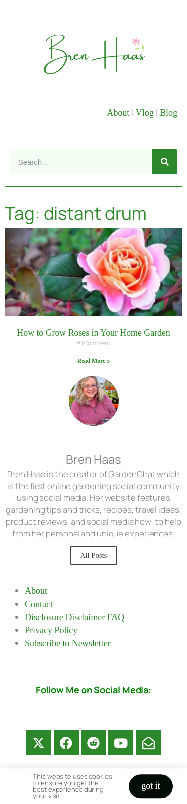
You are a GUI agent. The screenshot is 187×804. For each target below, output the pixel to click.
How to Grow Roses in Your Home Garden (93, 333)
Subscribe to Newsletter (68, 643)
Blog (168, 113)
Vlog (146, 113)
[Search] (164, 161)
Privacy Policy (51, 630)
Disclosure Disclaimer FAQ (74, 617)
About (119, 113)
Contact (39, 604)
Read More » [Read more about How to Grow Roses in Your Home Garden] (93, 360)
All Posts (93, 555)
